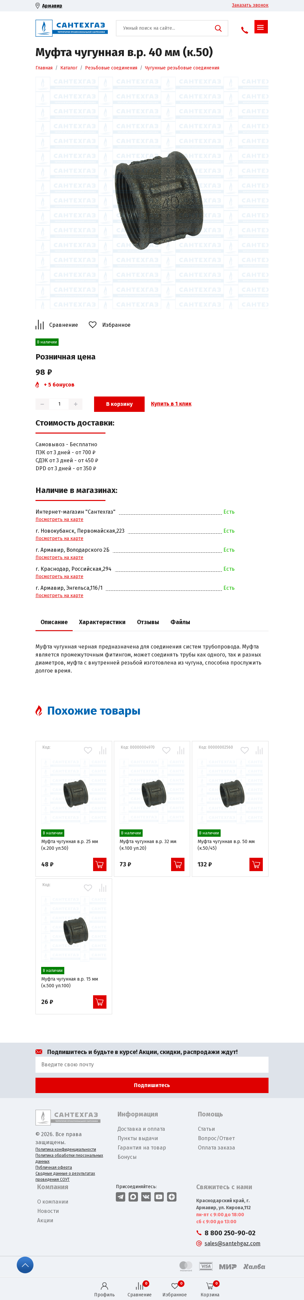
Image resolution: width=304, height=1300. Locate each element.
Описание (54, 622)
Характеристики (102, 622)
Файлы (180, 622)
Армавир (52, 6)
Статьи (206, 1129)
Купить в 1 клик (171, 404)
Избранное (116, 325)
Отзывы (148, 622)
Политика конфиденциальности (65, 1149)
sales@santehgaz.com (232, 1243)
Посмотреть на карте (59, 519)
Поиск (218, 28)
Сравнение (63, 325)
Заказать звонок (250, 5)
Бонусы (127, 1157)
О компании (52, 1202)
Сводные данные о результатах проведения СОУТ (65, 1176)
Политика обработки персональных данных (69, 1158)
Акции (45, 1220)
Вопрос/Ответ (216, 1138)
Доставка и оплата (141, 1129)
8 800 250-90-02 (230, 1233)
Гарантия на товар (142, 1147)
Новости (48, 1211)
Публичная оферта (53, 1167)
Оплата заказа (216, 1147)
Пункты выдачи (138, 1138)
